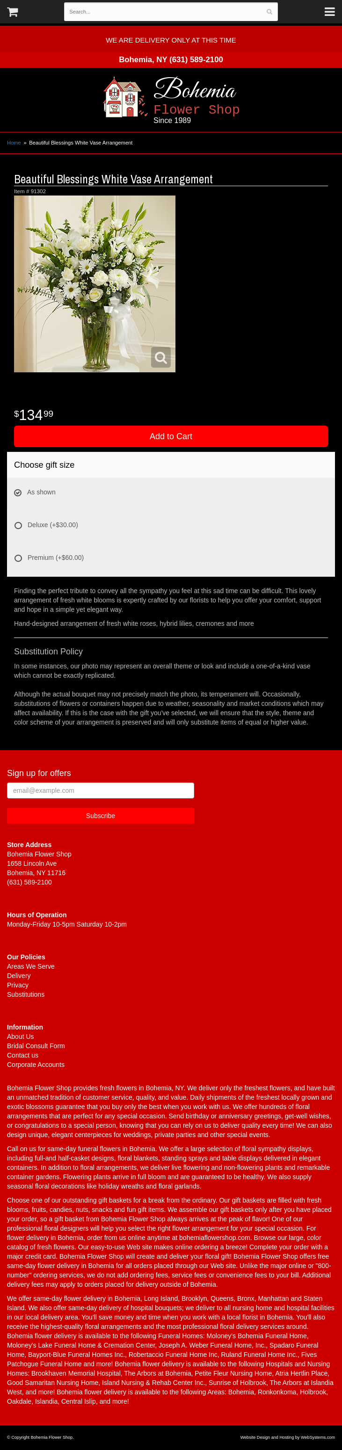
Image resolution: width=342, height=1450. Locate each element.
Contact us (22, 1055)
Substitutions (25, 994)
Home (14, 142)
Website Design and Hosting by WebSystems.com (287, 1437)
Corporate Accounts (36, 1064)
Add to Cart (171, 436)
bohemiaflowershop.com (214, 1237)
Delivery (19, 975)
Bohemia (222, 100)
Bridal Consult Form (36, 1046)
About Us (20, 1036)
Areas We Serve (31, 966)
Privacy (18, 985)
